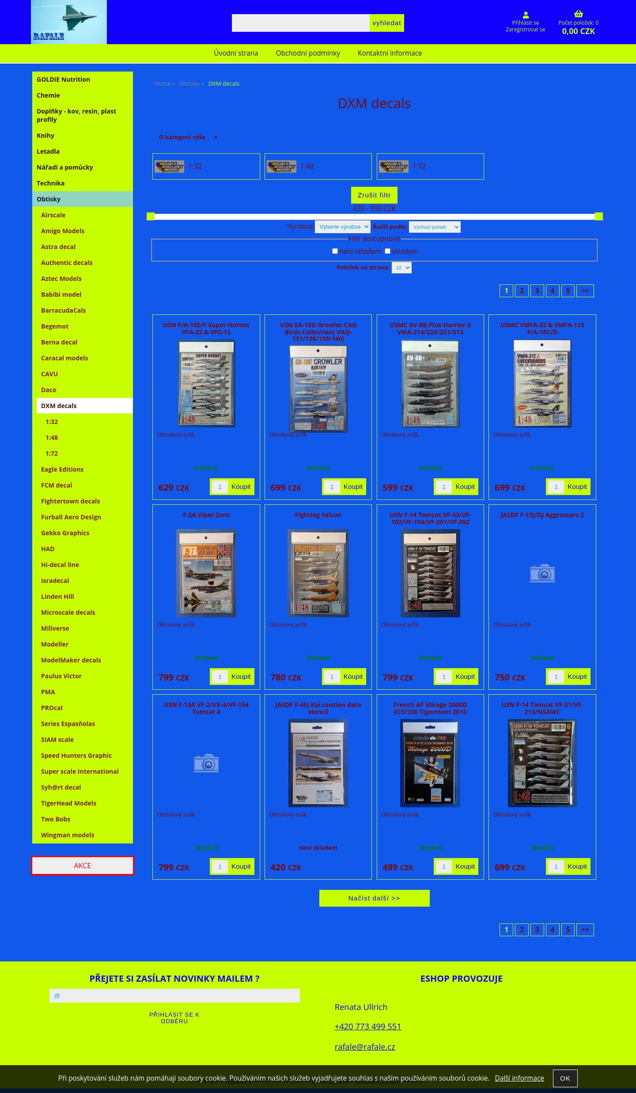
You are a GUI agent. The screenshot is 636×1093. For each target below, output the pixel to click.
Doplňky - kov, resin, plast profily (76, 115)
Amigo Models (62, 231)
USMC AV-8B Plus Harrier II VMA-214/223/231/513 (430, 328)
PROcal (52, 707)
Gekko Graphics (65, 533)
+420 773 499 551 (368, 1026)
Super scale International (80, 771)
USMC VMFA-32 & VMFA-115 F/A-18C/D (542, 328)
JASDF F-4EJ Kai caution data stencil (318, 707)
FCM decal (56, 485)
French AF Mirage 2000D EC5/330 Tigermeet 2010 (430, 707)
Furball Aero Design (71, 517)
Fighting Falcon (318, 515)
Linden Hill (57, 596)
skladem (405, 251)
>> (585, 290)
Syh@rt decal (61, 787)
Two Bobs (55, 819)
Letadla (48, 151)
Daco (49, 390)
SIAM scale (57, 739)
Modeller (54, 644)
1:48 (307, 166)
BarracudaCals (63, 310)
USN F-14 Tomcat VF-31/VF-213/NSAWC (542, 707)
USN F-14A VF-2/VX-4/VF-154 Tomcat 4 (206, 707)
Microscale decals (68, 612)
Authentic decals (67, 262)
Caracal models (64, 358)
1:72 (419, 166)
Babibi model (61, 294)
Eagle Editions (62, 469)
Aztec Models (61, 278)
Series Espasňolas (68, 723)
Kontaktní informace (390, 53)
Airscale (53, 215)
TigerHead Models (68, 803)
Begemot (54, 326)
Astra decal (58, 246)
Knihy (45, 135)
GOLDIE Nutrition (63, 79)
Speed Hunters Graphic (76, 755)
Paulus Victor (61, 676)
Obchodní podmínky (308, 53)
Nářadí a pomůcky (65, 167)
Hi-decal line (60, 564)
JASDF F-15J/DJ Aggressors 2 (542, 515)
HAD (48, 549)
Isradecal (55, 580)
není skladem (360, 251)
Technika (50, 183)
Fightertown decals (70, 501)
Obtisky (49, 199)
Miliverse (55, 628)
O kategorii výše (182, 137)
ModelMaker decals (71, 660)
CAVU (49, 374)
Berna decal (59, 342)
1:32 (194, 166)
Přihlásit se (525, 22)
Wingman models (68, 835)
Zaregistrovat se (525, 29)
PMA (48, 692)
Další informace (519, 1078)
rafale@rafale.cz (365, 1046)
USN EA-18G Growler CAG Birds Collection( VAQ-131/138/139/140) (318, 332)
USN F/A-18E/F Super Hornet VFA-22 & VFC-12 (206, 328)
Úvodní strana (236, 53)
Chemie (48, 95)
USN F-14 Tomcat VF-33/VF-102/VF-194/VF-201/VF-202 (430, 518)
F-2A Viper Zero (206, 515)
